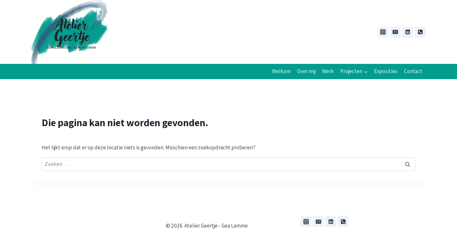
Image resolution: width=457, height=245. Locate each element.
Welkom (281, 71)
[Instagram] (383, 32)
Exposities (385, 71)
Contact (413, 71)
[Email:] (395, 32)
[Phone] (420, 32)
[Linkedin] (407, 32)
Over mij (306, 71)
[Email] (318, 221)
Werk (328, 71)
